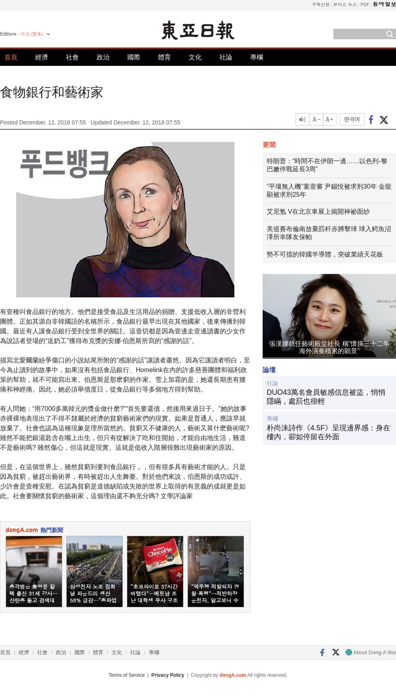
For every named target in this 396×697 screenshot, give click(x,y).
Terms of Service (127, 675)
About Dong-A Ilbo (370, 652)
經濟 (41, 57)
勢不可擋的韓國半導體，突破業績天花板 (325, 254)
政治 (103, 57)
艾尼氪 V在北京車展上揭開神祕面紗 (318, 211)
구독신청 (321, 4)
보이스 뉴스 (345, 4)
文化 (195, 57)
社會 (72, 57)
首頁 (10, 57)
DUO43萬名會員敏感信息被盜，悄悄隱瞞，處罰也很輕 (326, 396)
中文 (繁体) (32, 34)
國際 (133, 57)
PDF (364, 4)
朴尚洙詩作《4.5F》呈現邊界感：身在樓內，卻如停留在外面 (328, 432)
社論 (225, 57)
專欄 (256, 57)
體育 (164, 57)
